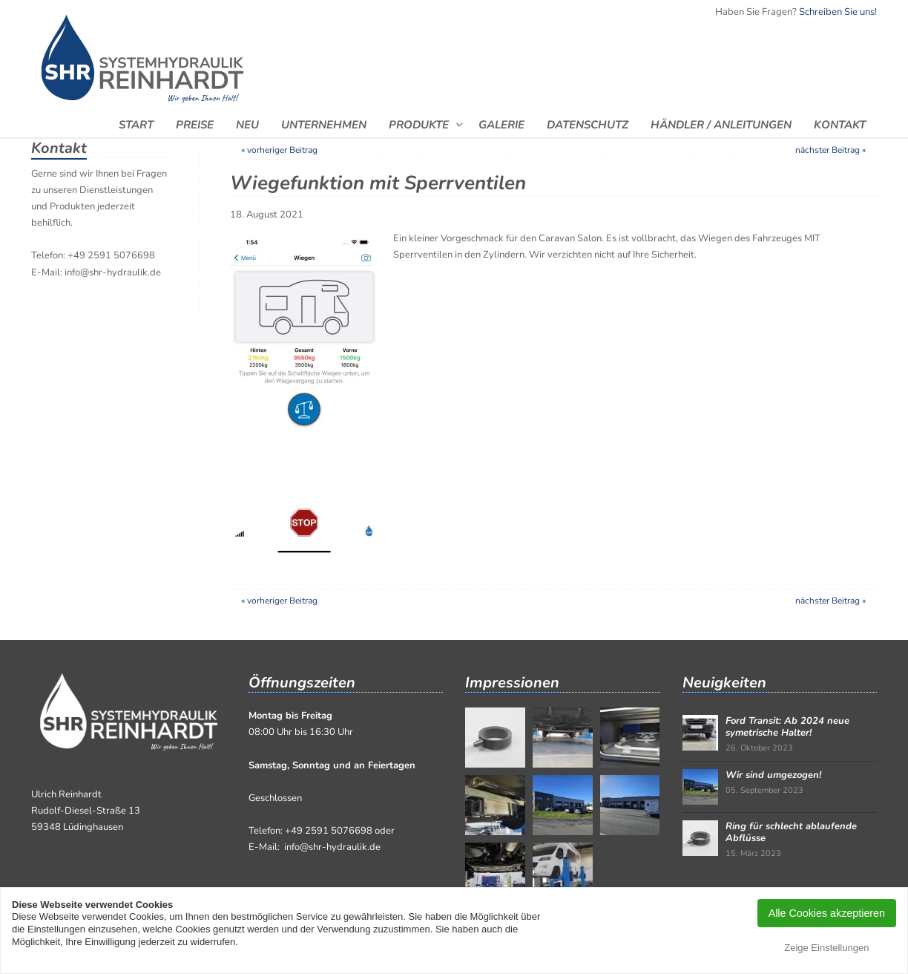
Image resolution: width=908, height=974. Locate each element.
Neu (247, 124)
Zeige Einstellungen (826, 947)
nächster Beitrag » (830, 150)
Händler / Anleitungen (721, 124)
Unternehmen (323, 124)
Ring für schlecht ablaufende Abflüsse (791, 832)
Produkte (419, 124)
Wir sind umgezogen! (773, 775)
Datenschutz (587, 124)
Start (136, 124)
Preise (195, 124)
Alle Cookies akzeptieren (827, 913)
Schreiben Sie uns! (838, 12)
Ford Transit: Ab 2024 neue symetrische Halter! (787, 726)
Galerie (501, 124)
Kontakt (840, 124)
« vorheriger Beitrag (279, 150)
